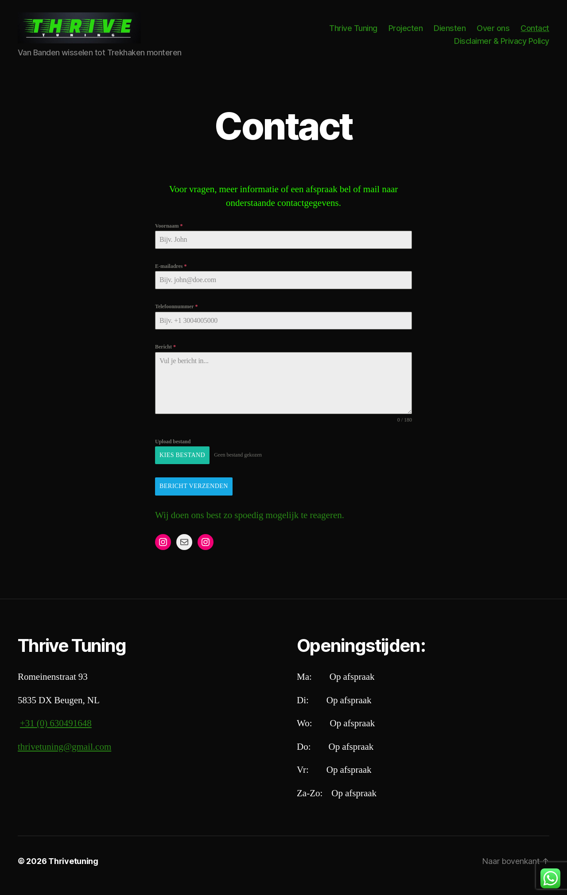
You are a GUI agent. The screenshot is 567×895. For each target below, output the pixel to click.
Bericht (165, 356)
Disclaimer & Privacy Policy (501, 45)
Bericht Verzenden (193, 495)
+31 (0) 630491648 (56, 732)
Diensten (450, 32)
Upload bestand (172, 450)
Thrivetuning (73, 870)
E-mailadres (170, 275)
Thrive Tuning (353, 32)
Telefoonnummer (176, 315)
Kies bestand (182, 464)
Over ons (493, 32)
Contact (534, 32)
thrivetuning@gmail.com (64, 756)
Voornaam (169, 235)
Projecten (405, 32)
